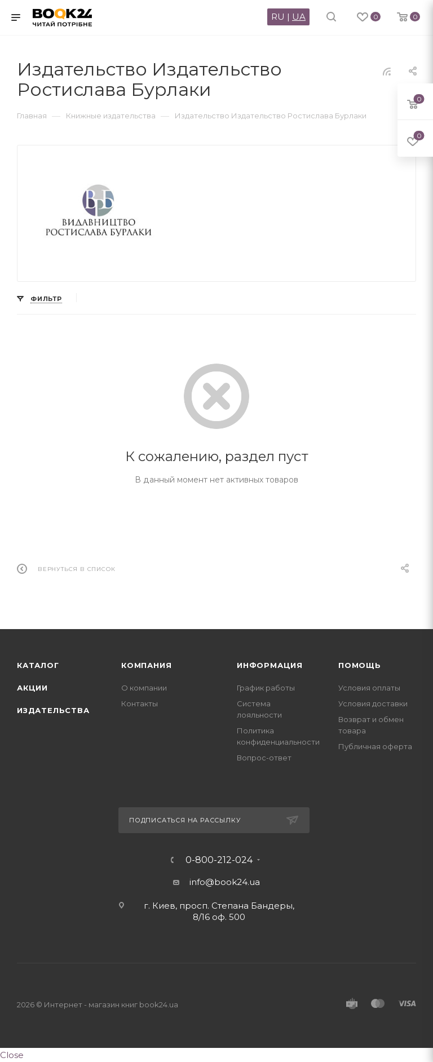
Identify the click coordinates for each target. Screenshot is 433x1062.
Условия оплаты (369, 687)
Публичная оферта (375, 746)
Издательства (53, 710)
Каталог (38, 665)
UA (299, 16)
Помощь (359, 665)
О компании (144, 687)
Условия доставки (373, 703)
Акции (32, 687)
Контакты (139, 703)
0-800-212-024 (219, 860)
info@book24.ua (224, 882)
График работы (266, 687)
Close (12, 1055)
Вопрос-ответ (264, 757)
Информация (270, 665)
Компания (146, 665)
